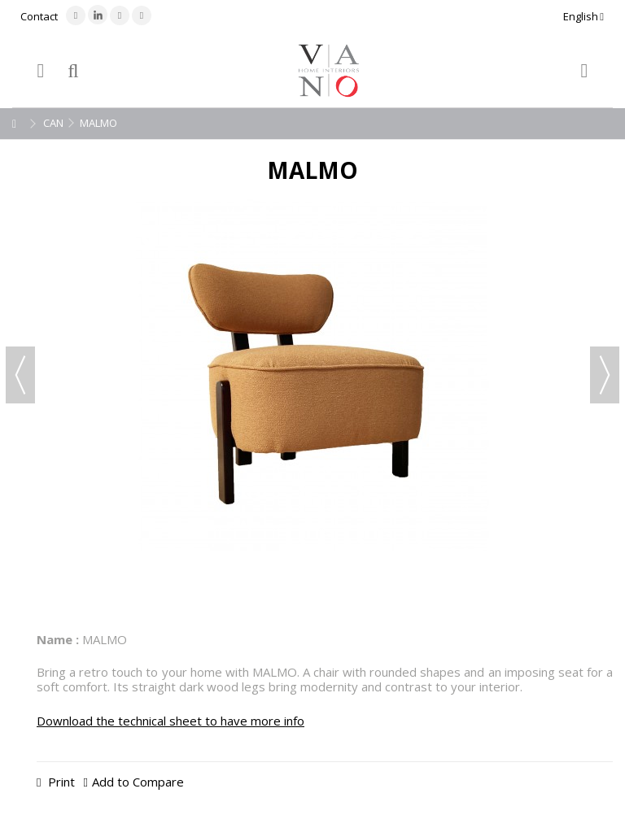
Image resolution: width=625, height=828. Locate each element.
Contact (39, 16)
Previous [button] (20, 374)
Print (60, 782)
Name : (58, 639)
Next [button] (604, 374)
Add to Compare (138, 782)
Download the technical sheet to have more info (170, 721)
